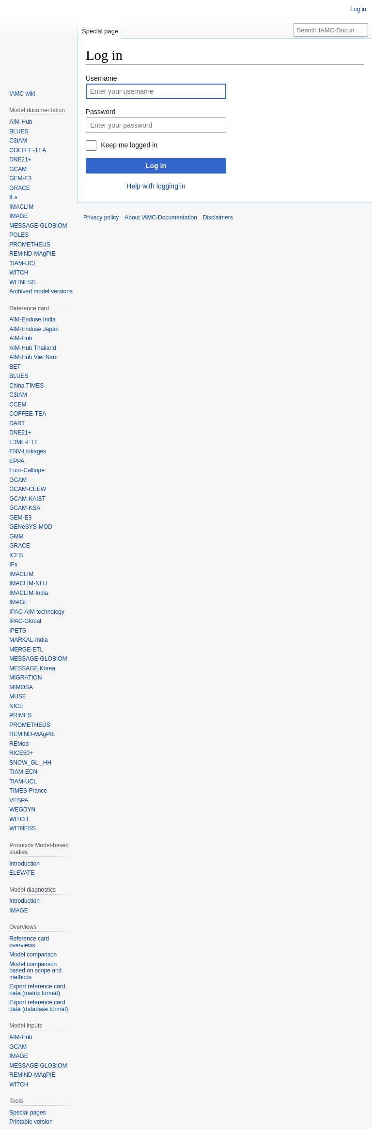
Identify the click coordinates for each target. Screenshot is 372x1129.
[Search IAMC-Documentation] (331, 30)
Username (101, 78)
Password (100, 112)
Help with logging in (155, 186)
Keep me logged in (129, 145)
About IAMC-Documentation (160, 217)
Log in (156, 166)
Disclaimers (218, 217)
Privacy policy (101, 217)
